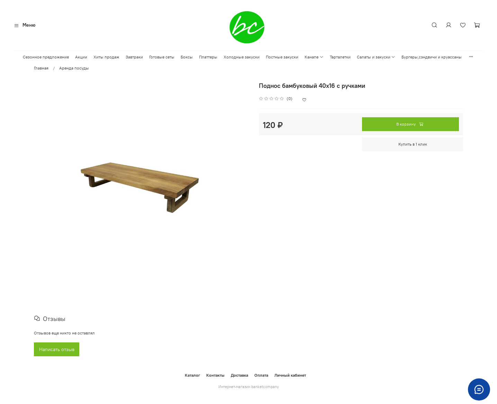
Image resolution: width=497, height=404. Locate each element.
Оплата (261, 375)
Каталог (192, 375)
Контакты (215, 375)
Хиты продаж (106, 56)
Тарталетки (340, 56)
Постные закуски (282, 56)
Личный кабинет (290, 375)
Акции (81, 56)
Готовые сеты (161, 56)
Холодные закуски (242, 56)
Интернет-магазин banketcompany (248, 386)
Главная (41, 68)
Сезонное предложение (46, 56)
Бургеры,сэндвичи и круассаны (431, 56)
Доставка (239, 375)
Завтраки (134, 56)
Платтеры (208, 56)
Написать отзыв (56, 349)
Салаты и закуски (376, 56)
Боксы (187, 56)
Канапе (314, 56)
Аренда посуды (74, 68)
